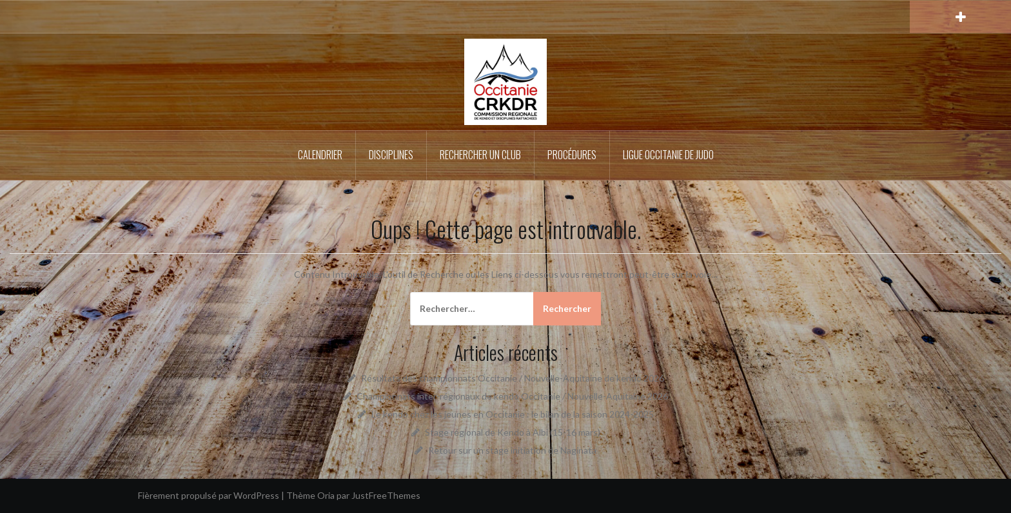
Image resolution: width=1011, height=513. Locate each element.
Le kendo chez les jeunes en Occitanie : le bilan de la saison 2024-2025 (512, 414)
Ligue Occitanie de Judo (668, 154)
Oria (326, 495)
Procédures (571, 154)
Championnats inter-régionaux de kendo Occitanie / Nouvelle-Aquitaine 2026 (512, 396)
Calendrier (320, 154)
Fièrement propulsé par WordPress (208, 495)
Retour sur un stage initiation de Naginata (512, 450)
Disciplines (391, 154)
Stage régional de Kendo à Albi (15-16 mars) (512, 432)
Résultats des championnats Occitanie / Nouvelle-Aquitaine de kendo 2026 (512, 378)
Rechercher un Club (480, 154)
